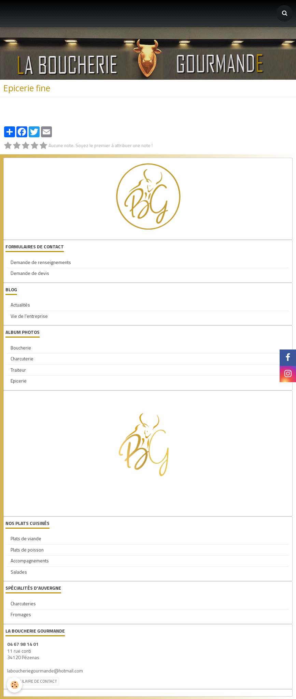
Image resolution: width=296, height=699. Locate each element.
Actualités (20, 304)
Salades (19, 572)
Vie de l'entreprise (29, 316)
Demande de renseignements (41, 262)
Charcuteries (23, 603)
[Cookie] (14, 685)
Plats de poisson (27, 549)
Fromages (21, 614)
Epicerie (19, 380)
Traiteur (18, 370)
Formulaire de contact (33, 681)
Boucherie (21, 347)
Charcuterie (22, 358)
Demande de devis (30, 273)
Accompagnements (30, 560)
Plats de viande (26, 538)
